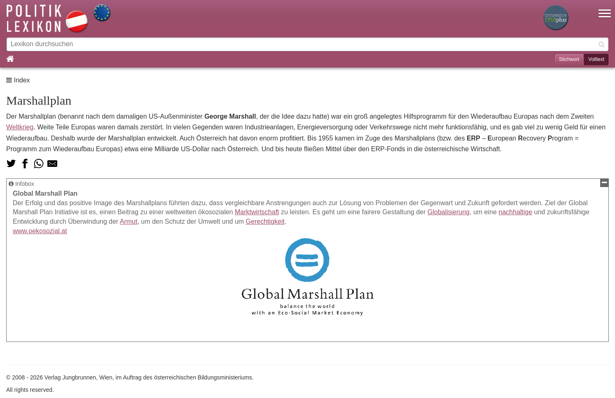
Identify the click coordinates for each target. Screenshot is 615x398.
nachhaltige (515, 211)
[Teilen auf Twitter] (11, 164)
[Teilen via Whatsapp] (39, 164)
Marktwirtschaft (257, 211)
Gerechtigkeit (265, 221)
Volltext (596, 59)
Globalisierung (449, 211)
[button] (605, 8)
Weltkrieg (19, 127)
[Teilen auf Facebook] (25, 164)
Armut (129, 221)
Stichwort (569, 59)
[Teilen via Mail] (52, 164)
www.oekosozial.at (40, 230)
